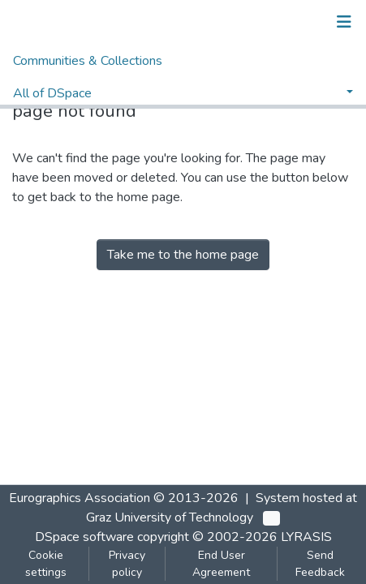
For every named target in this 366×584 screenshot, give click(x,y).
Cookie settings (46, 564)
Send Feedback (320, 564)
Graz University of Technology (169, 517)
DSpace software (84, 537)
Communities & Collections (87, 61)
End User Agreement (221, 564)
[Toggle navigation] (344, 21)
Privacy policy (127, 564)
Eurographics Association (79, 498)
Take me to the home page (183, 255)
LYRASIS (306, 537)
